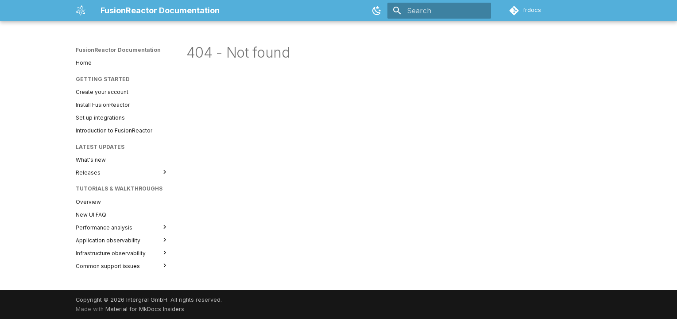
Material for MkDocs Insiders (144, 309)
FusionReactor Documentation (118, 50)
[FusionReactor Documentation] (81, 10)
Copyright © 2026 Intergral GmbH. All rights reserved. (149, 299)
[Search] (439, 11)
